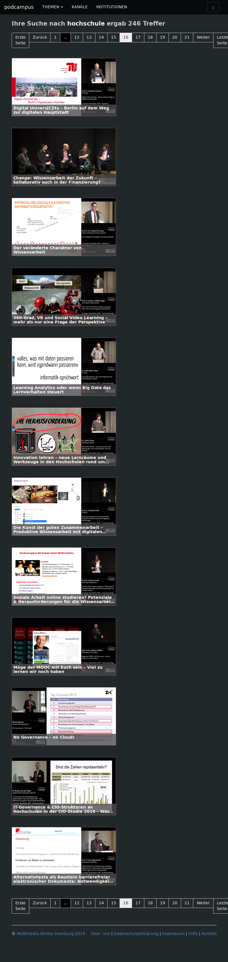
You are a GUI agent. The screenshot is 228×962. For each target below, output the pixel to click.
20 (174, 37)
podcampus (19, 7)
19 (162, 37)
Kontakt (209, 933)
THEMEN (52, 7)
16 (125, 37)
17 (138, 37)
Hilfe (193, 933)
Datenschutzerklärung (136, 933)
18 (150, 37)
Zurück (40, 37)
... (65, 37)
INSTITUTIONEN (111, 7)
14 (101, 37)
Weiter (203, 37)
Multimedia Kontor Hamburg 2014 (51, 933)
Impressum (173, 933)
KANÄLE (80, 7)
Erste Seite (20, 40)
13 (89, 37)
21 (187, 37)
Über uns (100, 933)
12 (76, 37)
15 (113, 37)
